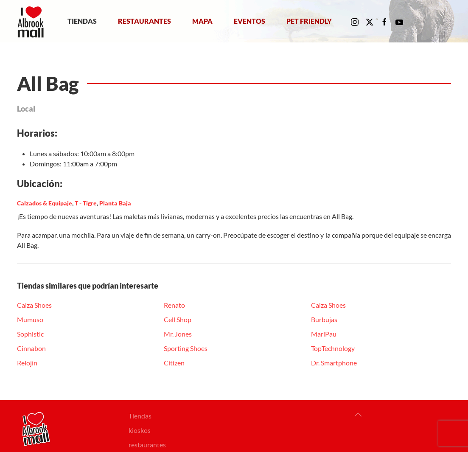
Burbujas (324, 319)
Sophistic (30, 334)
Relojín (27, 363)
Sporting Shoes (185, 348)
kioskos (140, 430)
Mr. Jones (178, 334)
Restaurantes (144, 21)
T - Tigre (86, 203)
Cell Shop (177, 319)
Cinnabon (31, 348)
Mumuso (30, 319)
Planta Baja (115, 203)
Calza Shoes (34, 305)
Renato (174, 305)
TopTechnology (333, 348)
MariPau (323, 334)
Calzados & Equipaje (44, 203)
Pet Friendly (309, 21)
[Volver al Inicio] (32, 21)
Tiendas (82, 21)
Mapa (202, 21)
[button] (358, 414)
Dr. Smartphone (334, 363)
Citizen (174, 363)
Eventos (249, 21)
